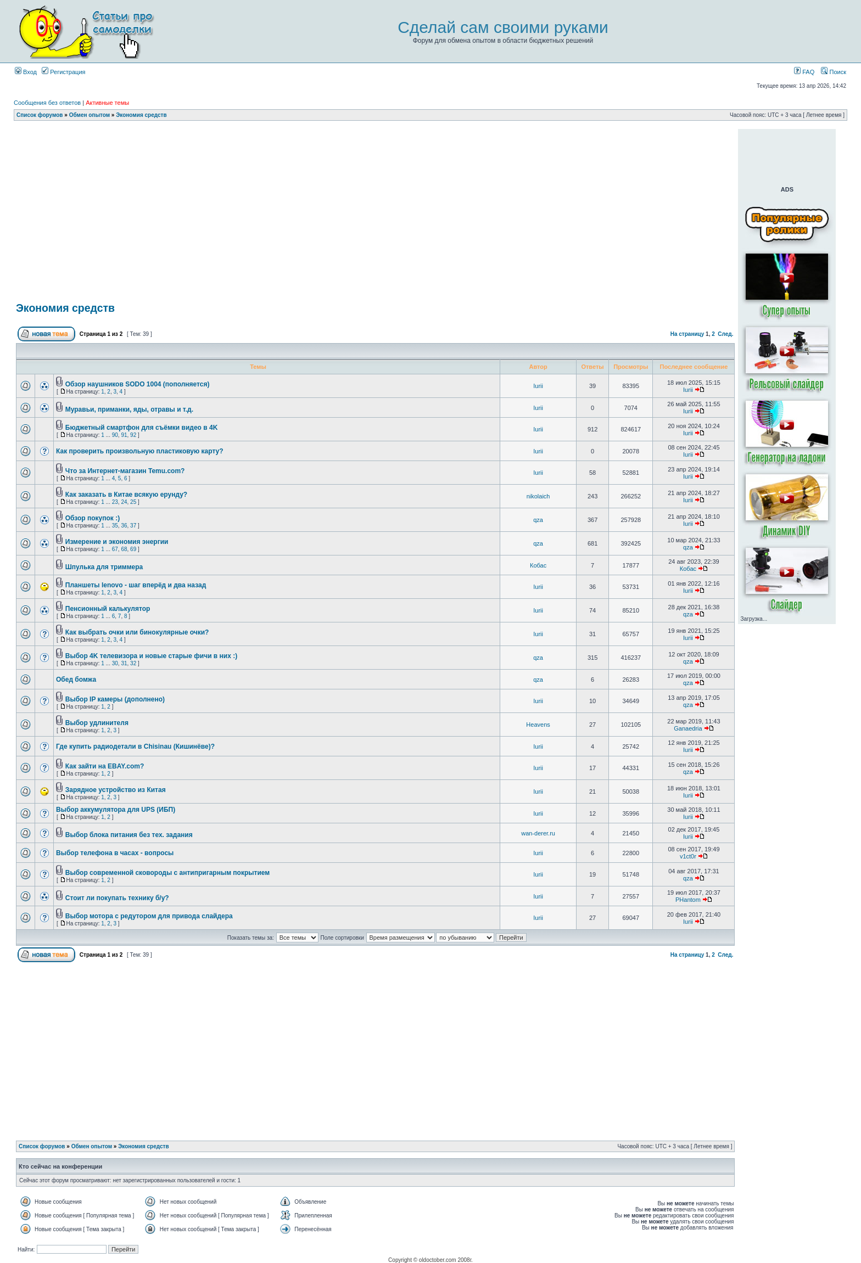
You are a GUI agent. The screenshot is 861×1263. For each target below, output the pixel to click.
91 (124, 435)
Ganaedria (688, 728)
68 (124, 549)
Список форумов (39, 115)
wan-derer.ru (538, 833)
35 (115, 526)
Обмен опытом (89, 115)
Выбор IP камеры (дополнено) (115, 699)
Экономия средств (141, 115)
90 (115, 435)
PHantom (688, 899)
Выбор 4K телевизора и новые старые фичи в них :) (151, 656)
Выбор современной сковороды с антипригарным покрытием (167, 873)
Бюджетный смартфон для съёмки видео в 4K (141, 427)
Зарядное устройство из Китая (115, 790)
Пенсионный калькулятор (107, 609)
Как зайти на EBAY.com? (104, 766)
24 (124, 502)
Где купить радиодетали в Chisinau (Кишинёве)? (135, 746)
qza (538, 520)
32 (133, 663)
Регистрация (63, 72)
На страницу (687, 334)
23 (115, 502)
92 (133, 435)
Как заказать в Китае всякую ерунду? (126, 494)
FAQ (804, 72)
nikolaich (538, 496)
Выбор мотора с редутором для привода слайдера (149, 916)
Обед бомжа (76, 679)
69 (133, 549)
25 (133, 502)
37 (133, 526)
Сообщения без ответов (47, 102)
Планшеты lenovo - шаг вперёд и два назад (135, 585)
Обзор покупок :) (92, 518)
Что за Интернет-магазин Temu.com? (125, 471)
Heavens (538, 724)
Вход (26, 72)
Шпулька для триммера (104, 567)
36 (124, 526)
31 (124, 663)
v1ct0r (688, 856)
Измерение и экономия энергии (117, 542)
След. (725, 334)
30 (115, 663)
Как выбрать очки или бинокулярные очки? (137, 632)
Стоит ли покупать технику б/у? (117, 898)
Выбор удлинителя (96, 723)
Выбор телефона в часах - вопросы (115, 853)
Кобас (538, 565)
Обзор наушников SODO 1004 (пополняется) (137, 384)
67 (115, 549)
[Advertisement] (375, 133)
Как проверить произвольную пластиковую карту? (139, 451)
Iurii (538, 386)
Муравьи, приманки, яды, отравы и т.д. (129, 409)
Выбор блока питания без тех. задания (129, 835)
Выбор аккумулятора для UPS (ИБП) (115, 809)
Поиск (833, 72)
